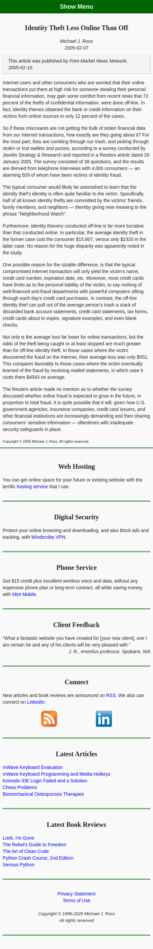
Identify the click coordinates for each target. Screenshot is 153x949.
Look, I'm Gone (18, 838)
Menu (85, 6)
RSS (111, 695)
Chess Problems (20, 787)
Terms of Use (76, 900)
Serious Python (18, 864)
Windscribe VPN (48, 537)
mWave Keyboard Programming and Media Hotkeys (56, 774)
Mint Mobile (24, 594)
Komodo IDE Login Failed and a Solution (45, 780)
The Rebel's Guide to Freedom (34, 844)
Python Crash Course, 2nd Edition (38, 858)
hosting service (32, 486)
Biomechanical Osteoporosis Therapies (43, 794)
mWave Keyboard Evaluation (33, 767)
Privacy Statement (76, 893)
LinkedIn (35, 702)
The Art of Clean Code (26, 851)
